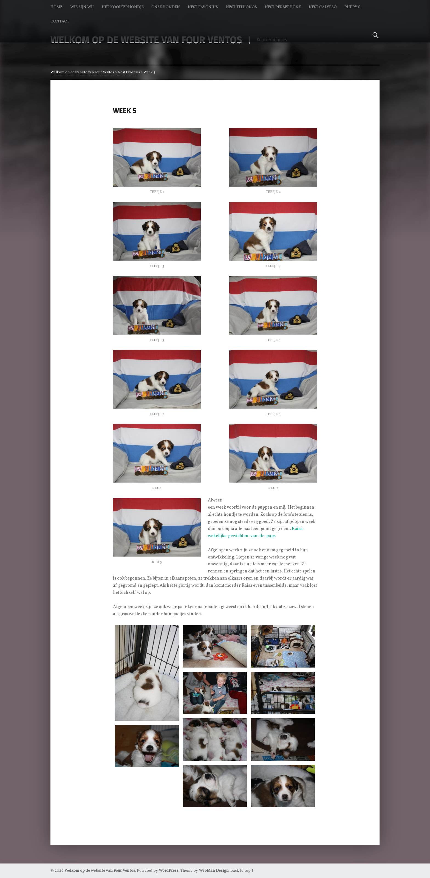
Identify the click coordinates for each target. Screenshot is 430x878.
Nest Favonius (203, 7)
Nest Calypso (323, 7)
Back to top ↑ (241, 870)
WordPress (169, 870)
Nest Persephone (283, 7)
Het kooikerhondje (123, 7)
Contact (59, 21)
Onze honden (165, 7)
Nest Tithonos (241, 7)
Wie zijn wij (82, 7)
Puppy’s (352, 7)
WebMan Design (214, 870)
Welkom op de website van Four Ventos (82, 72)
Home (56, 7)
